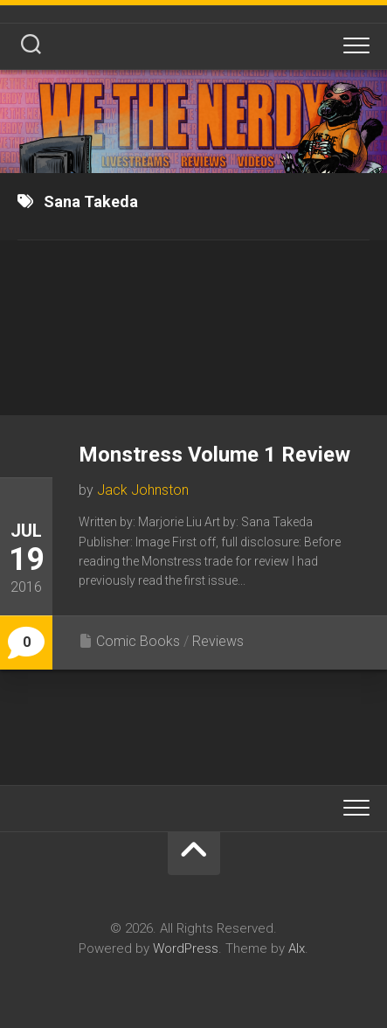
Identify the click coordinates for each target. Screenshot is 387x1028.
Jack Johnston (143, 490)
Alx (296, 948)
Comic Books (138, 641)
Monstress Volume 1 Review (214, 454)
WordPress (185, 948)
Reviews (218, 641)
